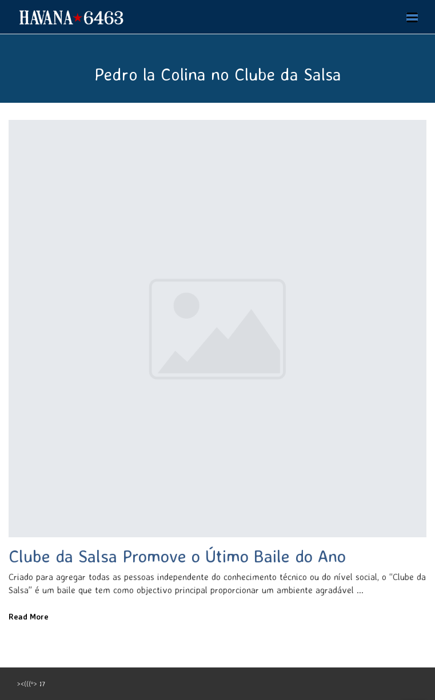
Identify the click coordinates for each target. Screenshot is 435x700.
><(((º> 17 (31, 683)
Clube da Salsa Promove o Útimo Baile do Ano (177, 555)
